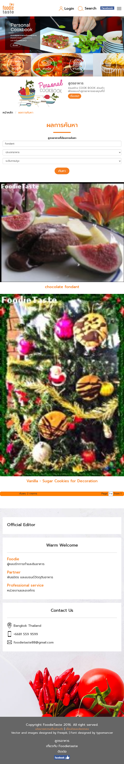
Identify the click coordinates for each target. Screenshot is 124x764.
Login (66, 8)
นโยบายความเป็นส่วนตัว (49, 729)
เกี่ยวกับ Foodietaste (62, 746)
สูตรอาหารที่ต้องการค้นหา (62, 138)
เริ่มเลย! (74, 96)
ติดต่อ (62, 751)
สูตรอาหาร (62, 740)
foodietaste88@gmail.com (34, 642)
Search (87, 8)
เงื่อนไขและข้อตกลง (77, 729)
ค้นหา (62, 170)
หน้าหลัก (8, 112)
